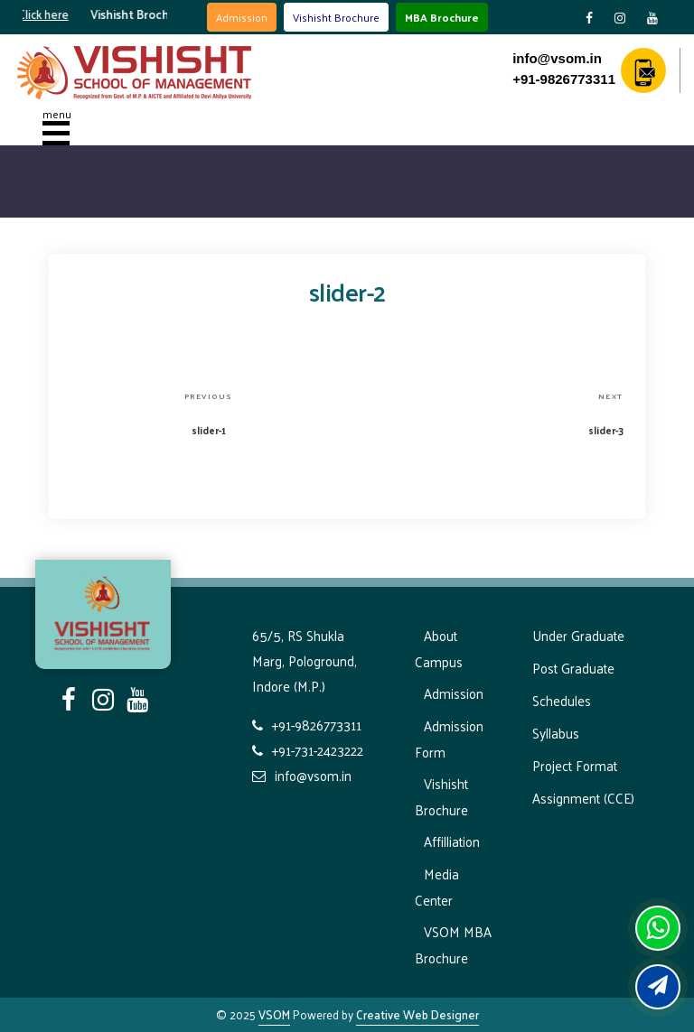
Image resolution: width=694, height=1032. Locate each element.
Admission (241, 17)
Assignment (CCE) (583, 798)
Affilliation (452, 841)
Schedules (561, 700)
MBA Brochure (442, 17)
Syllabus (555, 733)
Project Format (574, 765)
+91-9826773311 (563, 79)
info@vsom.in (557, 58)
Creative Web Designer (417, 1014)
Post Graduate (573, 667)
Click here (50, 14)
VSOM (274, 1014)
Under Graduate (578, 635)
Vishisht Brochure (336, 17)
